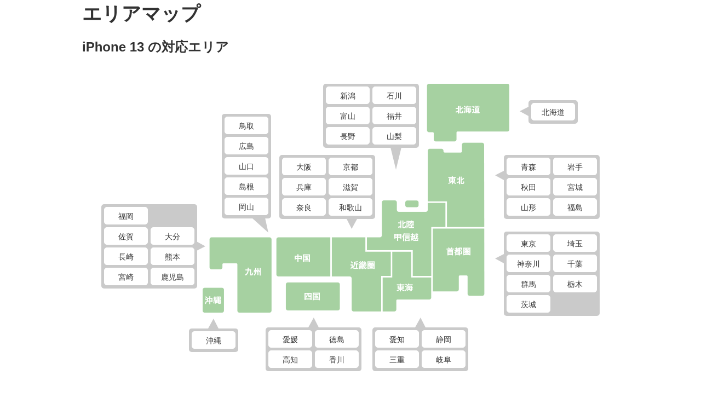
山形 (528, 207)
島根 (246, 186)
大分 (172, 236)
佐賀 (126, 236)
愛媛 (290, 339)
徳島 (336, 339)
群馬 (528, 284)
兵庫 (304, 187)
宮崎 (126, 277)
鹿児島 (172, 277)
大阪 (304, 167)
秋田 (528, 187)
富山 (347, 116)
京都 (350, 167)
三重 (397, 359)
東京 (528, 243)
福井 (394, 116)
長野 (347, 136)
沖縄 (213, 340)
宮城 (575, 187)
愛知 (397, 339)
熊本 (172, 256)
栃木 (575, 284)
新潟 (347, 95)
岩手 (575, 167)
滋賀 (350, 187)
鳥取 (246, 126)
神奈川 (528, 264)
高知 (290, 359)
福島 (575, 207)
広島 (246, 146)
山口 (246, 166)
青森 (528, 167)
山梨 (394, 136)
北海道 (553, 112)
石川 (394, 95)
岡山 (246, 207)
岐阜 (443, 359)
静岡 (443, 339)
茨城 (528, 304)
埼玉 (575, 243)
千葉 (575, 264)
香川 (336, 359)
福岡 (126, 216)
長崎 (126, 256)
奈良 (304, 207)
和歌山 (350, 207)
